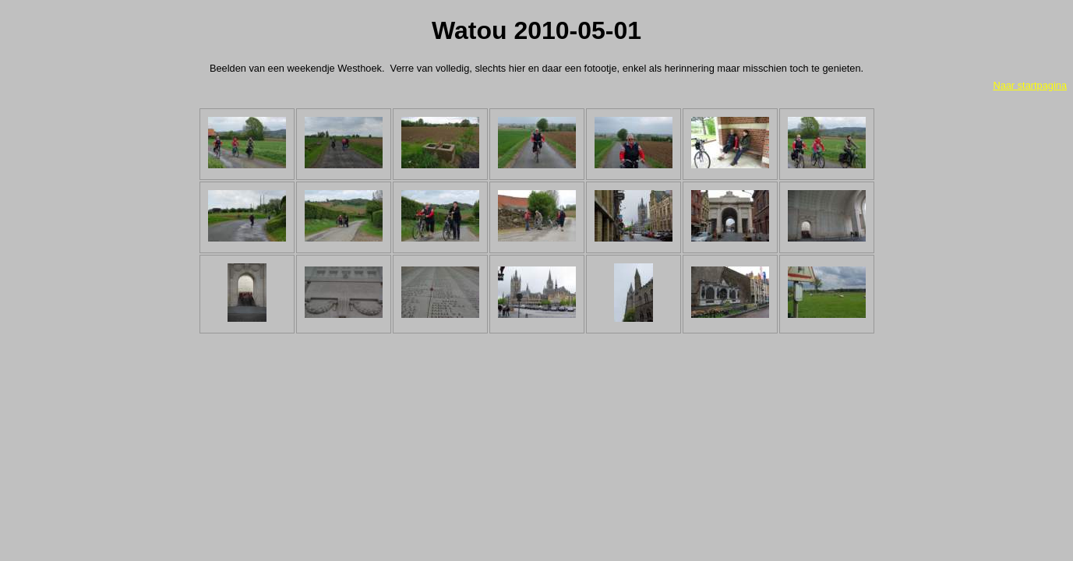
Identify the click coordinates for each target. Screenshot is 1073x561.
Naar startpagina (1030, 85)
